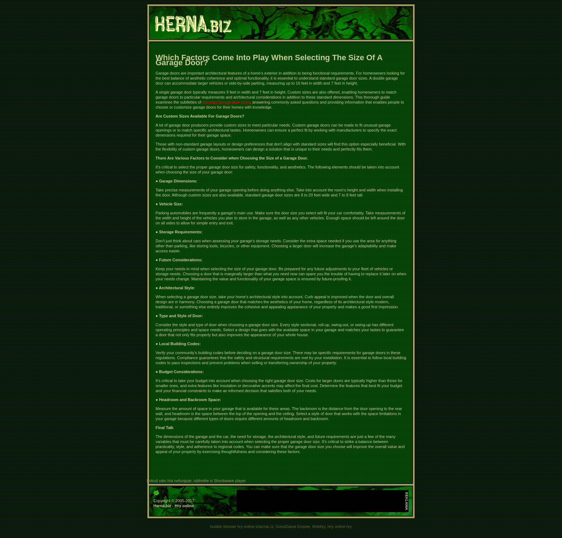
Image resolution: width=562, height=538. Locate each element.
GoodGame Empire (293, 526)
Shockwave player (230, 481)
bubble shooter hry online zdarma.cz (241, 526)
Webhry (318, 526)
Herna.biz (162, 506)
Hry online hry (340, 526)
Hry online (184, 506)
